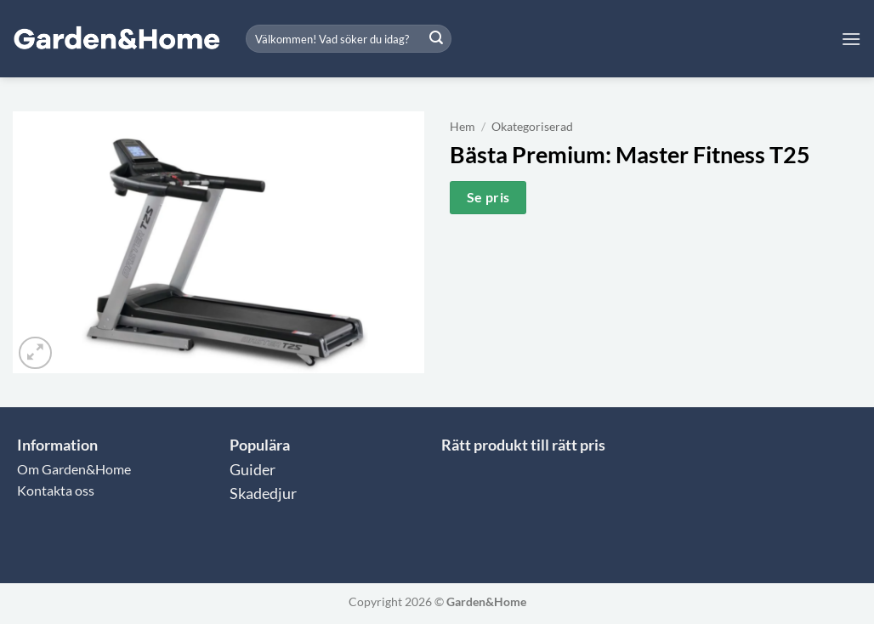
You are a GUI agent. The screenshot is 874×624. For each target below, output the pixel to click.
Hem (462, 126)
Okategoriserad (532, 126)
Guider (252, 470)
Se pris (488, 197)
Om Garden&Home (74, 469)
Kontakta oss (55, 490)
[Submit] (436, 39)
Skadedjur (263, 493)
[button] (851, 39)
